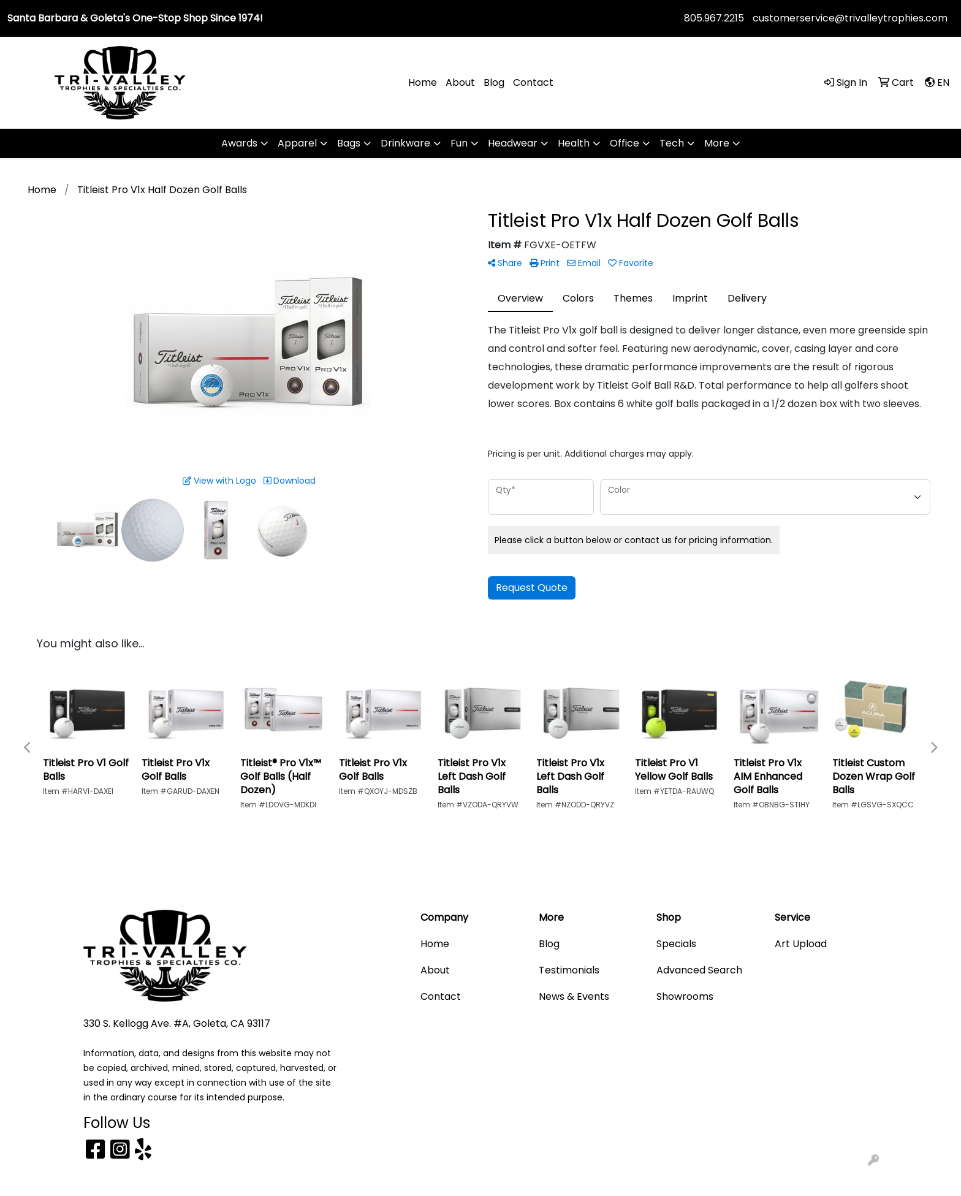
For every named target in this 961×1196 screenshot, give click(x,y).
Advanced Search (699, 970)
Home (422, 82)
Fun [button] (459, 143)
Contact (533, 82)
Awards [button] (239, 143)
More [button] (716, 143)
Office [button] (624, 143)
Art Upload (801, 944)
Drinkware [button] (405, 143)
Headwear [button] (512, 143)
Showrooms (684, 996)
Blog (494, 82)
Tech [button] (671, 143)
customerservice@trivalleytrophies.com (850, 18)
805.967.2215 (714, 18)
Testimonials (569, 970)
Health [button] (574, 143)
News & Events (574, 996)
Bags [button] (348, 143)
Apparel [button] (297, 143)
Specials (676, 944)
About (460, 82)
